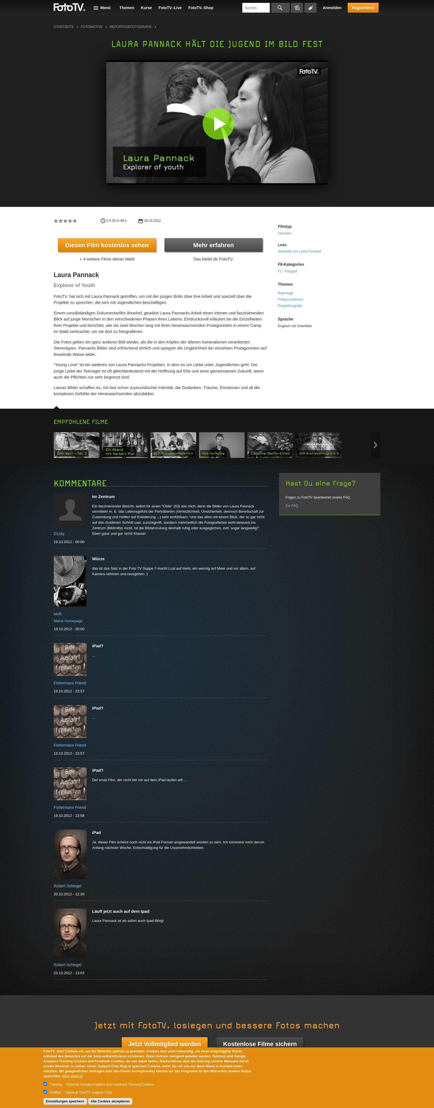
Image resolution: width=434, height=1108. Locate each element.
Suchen (280, 8)
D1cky (59, 533)
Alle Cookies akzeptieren (110, 1101)
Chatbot (55, 1092)
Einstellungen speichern (65, 1101)
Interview (284, 233)
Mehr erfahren (213, 245)
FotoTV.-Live (170, 8)
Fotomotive (92, 27)
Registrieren (363, 8)
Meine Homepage (68, 621)
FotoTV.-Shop (200, 8)
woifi (57, 614)
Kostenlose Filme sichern (260, 1044)
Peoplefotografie (290, 306)
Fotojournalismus (290, 299)
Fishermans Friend (70, 683)
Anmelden (332, 8)
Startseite (64, 27)
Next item (375, 445)
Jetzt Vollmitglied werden (164, 1044)
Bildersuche (297, 8)
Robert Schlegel (67, 886)
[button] (218, 123)
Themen (126, 8)
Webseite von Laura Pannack (299, 251)
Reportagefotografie (131, 27)
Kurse (146, 8)
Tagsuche (310, 8)
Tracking (55, 1084)
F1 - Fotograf (287, 271)
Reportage (285, 293)
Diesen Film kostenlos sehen (107, 245)
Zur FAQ (292, 506)
